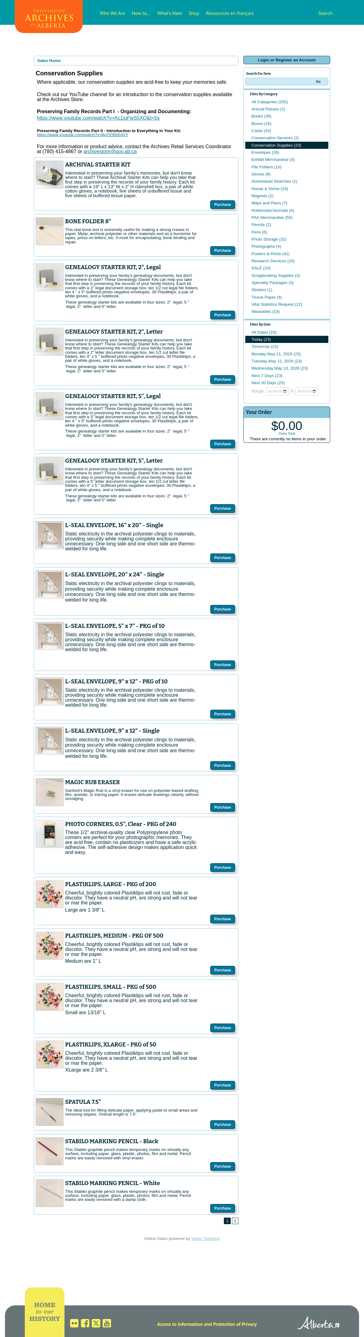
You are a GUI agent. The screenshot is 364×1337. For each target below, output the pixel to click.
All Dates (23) (264, 332)
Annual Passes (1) (268, 109)
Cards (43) (261, 130)
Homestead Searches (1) (274, 181)
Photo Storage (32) (268, 239)
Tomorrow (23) (264, 346)
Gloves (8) (260, 174)
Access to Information (180, 1324)
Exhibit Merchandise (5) (273, 159)
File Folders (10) (266, 167)
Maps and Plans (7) (269, 203)
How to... (141, 13)
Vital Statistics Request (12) (276, 304)
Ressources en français (230, 13)
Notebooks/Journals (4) (272, 210)
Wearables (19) (265, 311)
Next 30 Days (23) (268, 382)
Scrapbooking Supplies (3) (275, 275)
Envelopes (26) (265, 152)
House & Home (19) (269, 188)
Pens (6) (259, 232)
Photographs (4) (266, 246)
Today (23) (261, 339)
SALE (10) (261, 268)
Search (325, 13)
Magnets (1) (262, 195)
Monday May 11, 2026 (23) (276, 354)
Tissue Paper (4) (266, 297)
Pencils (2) (261, 224)
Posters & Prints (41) (270, 253)
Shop (194, 13)
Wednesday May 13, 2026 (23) (279, 368)
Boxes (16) (261, 123)
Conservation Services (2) (275, 137)
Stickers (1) (261, 289)
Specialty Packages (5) (272, 282)
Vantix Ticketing (205, 1238)
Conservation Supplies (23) (276, 145)
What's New (169, 13)
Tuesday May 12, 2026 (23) (276, 361)
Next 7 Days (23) (266, 375)
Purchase (222, 204)
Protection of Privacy (235, 1324)
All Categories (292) (269, 102)
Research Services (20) (273, 261)
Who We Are (112, 13)
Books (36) (261, 116)
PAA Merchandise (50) (271, 217)
